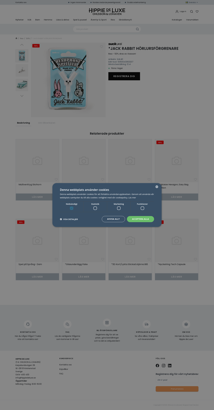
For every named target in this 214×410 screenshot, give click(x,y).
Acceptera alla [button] (140, 219)
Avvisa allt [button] (113, 219)
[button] (69, 219)
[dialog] (107, 205)
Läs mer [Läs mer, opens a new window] (132, 197)
